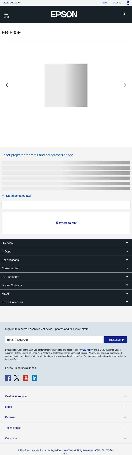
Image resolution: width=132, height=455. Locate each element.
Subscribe (114, 339)
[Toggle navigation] (6, 14)
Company (11, 438)
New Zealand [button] (10, 3)
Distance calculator (18, 195)
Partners (10, 417)
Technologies (13, 427)
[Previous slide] (7, 85)
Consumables (10, 268)
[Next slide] (125, 85)
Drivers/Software (12, 285)
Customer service (15, 396)
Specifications (10, 259)
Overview (7, 243)
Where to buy (67, 222)
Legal (8, 406)
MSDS (6, 293)
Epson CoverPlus (12, 302)
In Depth (7, 251)
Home (104, 3)
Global (117, 3)
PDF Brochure (10, 276)
